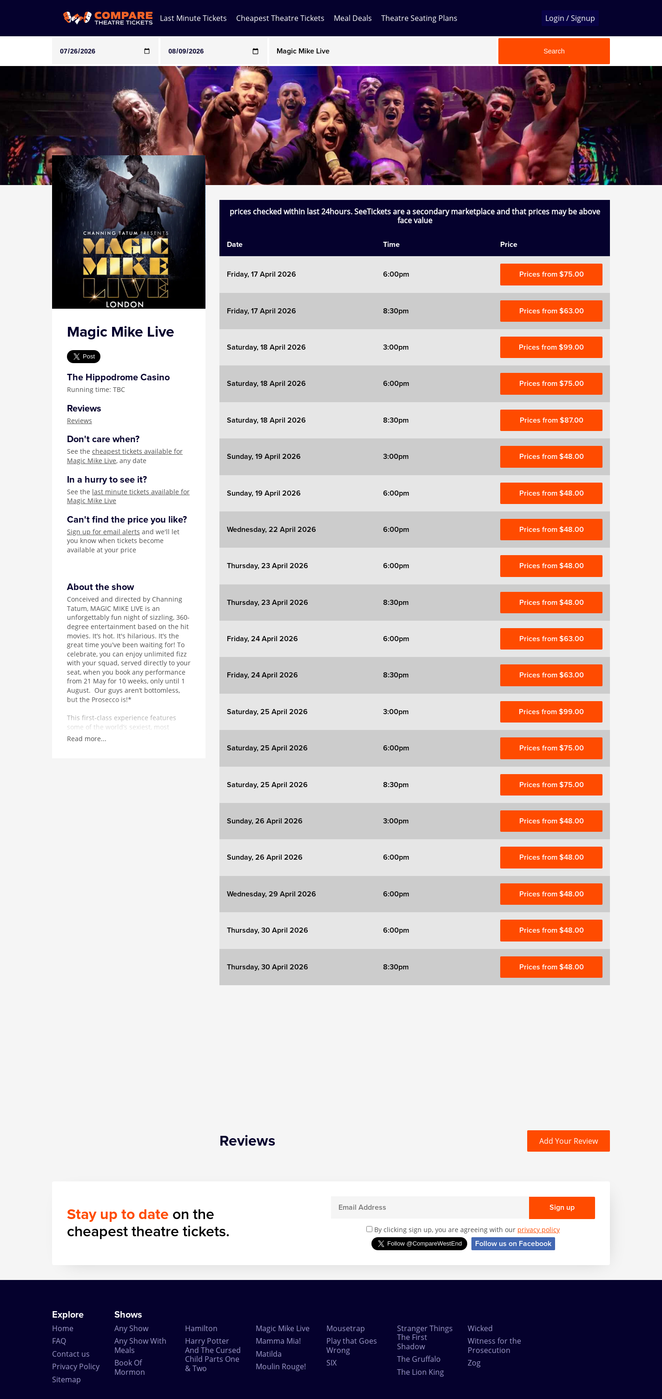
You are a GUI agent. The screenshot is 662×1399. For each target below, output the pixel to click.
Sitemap (66, 1379)
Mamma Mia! (278, 1341)
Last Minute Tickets (193, 18)
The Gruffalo (419, 1359)
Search (554, 51)
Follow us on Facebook (513, 1243)
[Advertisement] (414, 1050)
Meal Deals (353, 18)
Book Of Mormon (129, 1367)
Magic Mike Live (283, 1328)
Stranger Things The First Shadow (425, 1337)
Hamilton (201, 1328)
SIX (331, 1363)
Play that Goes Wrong (351, 1345)
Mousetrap (345, 1328)
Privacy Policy (75, 1366)
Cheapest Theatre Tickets (280, 18)
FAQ (59, 1341)
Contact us (71, 1354)
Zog (474, 1363)
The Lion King (420, 1372)
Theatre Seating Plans (419, 18)
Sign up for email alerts (103, 531)
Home (62, 1328)
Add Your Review (568, 1141)
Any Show (131, 1328)
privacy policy (538, 1229)
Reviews (79, 420)
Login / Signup (570, 18)
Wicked (480, 1328)
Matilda (269, 1354)
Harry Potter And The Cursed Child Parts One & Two (213, 1354)
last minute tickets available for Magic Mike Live (128, 496)
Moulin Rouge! (281, 1366)
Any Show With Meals (140, 1345)
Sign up (562, 1207)
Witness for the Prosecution (494, 1345)
